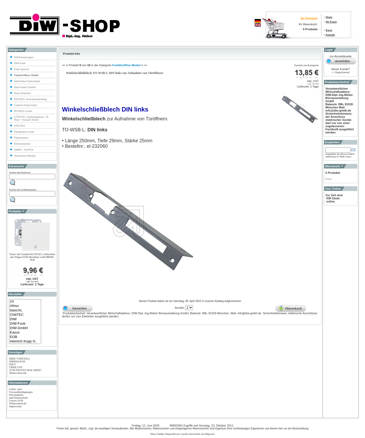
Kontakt (330, 34)
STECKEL (20, 125)
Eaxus (25, 332)
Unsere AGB (16, 400)
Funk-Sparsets (22, 69)
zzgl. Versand (32, 281)
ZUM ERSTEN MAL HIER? (25, 370)
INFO (12, 364)
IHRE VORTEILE (19, 358)
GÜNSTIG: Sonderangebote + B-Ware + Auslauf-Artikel (31, 118)
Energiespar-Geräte (24, 131)
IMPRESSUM (17, 361)
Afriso (25, 306)
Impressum (15, 406)
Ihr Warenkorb (309, 18)
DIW (25, 319)
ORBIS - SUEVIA (24, 149)
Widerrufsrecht (17, 373)
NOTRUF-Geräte (23, 111)
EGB (25, 337)
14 (25, 301)
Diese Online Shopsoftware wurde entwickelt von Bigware (182, 434)
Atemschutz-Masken (25, 155)
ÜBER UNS (15, 367)
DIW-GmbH (25, 328)
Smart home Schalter (25, 87)
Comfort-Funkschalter (26, 105)
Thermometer (21, 137)
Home (329, 17)
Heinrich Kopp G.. (25, 341)
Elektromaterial (22, 143)
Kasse (329, 30)
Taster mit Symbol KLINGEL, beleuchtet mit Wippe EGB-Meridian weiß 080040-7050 (32, 257)
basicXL (25, 310)
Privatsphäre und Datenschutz (18, 396)
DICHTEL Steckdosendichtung (30, 99)
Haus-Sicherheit (23, 93)
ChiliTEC (25, 315)
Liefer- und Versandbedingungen (21, 390)
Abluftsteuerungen (24, 57)
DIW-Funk (20, 63)
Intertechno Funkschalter (27, 81)
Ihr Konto (331, 21)
